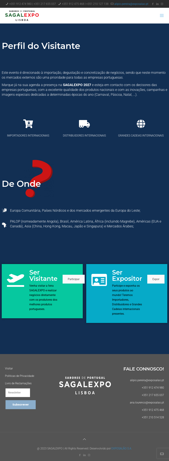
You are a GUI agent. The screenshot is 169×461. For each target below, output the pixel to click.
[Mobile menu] (162, 15)
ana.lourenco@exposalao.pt (147, 402)
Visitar (9, 368)
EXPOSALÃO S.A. (121, 448)
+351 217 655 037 (153, 395)
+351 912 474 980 (153, 387)
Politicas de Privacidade (19, 376)
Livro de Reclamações (18, 383)
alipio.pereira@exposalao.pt (131, 4)
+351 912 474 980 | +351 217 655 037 (32, 4)
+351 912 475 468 (153, 410)
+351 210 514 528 (153, 417)
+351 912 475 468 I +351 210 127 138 (85, 4)
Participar (73, 279)
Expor (155, 279)
